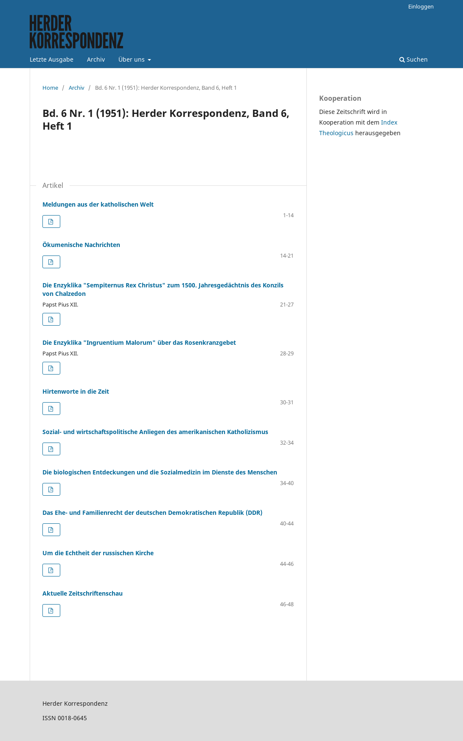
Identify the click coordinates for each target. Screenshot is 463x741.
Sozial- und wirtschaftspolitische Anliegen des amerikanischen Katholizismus (155, 432)
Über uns (132, 59)
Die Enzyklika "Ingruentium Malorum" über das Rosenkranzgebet (139, 342)
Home (50, 87)
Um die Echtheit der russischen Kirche (98, 553)
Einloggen (421, 6)
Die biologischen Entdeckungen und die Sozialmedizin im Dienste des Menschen (159, 472)
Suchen (413, 59)
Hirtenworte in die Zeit (75, 391)
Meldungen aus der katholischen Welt (98, 204)
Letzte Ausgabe (51, 59)
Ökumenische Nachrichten (81, 245)
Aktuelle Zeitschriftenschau (82, 593)
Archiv (96, 59)
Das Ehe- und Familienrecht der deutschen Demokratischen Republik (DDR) (152, 512)
